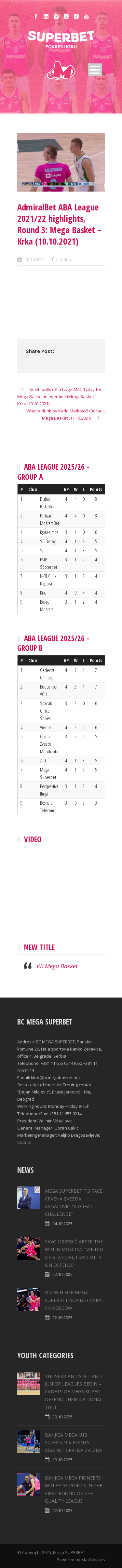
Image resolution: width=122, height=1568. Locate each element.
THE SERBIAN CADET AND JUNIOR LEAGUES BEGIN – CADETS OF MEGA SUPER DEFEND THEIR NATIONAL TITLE (73, 1391)
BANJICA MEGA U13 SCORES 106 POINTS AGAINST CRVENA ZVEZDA (73, 1443)
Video (65, 259)
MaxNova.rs (93, 1559)
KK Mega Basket (57, 966)
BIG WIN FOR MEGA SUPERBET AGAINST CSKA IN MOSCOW (73, 1300)
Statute (24, 1142)
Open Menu (95, 69)
